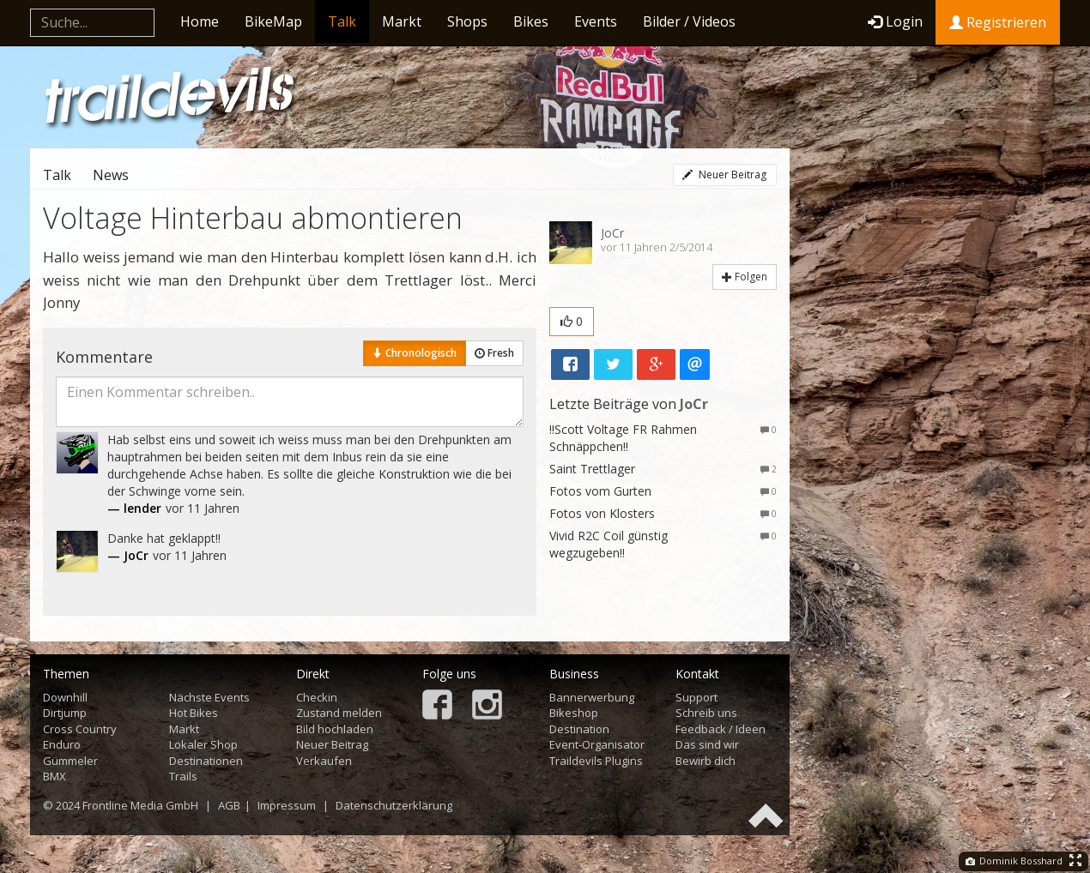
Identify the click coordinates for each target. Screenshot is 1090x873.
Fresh (494, 353)
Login (895, 21)
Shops (467, 21)
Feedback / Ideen (720, 729)
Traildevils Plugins (596, 760)
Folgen (744, 276)
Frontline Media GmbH (140, 805)
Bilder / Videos (689, 21)
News (111, 175)
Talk (342, 21)
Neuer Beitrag (724, 174)
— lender (134, 508)
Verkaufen (324, 760)
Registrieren (997, 22)
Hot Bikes (193, 712)
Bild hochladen (334, 729)
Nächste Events (209, 697)
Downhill (65, 697)
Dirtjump (65, 712)
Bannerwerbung (591, 697)
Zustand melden (339, 712)
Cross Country (80, 729)
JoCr (612, 233)
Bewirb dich (705, 760)
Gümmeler (70, 760)
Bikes (530, 21)
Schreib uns (706, 712)
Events (595, 21)
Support (696, 697)
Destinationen (206, 760)
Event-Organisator (597, 744)
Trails (183, 776)
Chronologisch (414, 353)
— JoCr (127, 555)
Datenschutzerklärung (394, 805)
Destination (579, 729)
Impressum (286, 805)
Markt (401, 21)
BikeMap (273, 21)
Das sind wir (707, 744)
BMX (54, 776)
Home (199, 21)
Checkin (316, 697)
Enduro (62, 744)
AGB (229, 805)
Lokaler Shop (203, 744)
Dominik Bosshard (1014, 860)
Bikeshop (573, 712)
